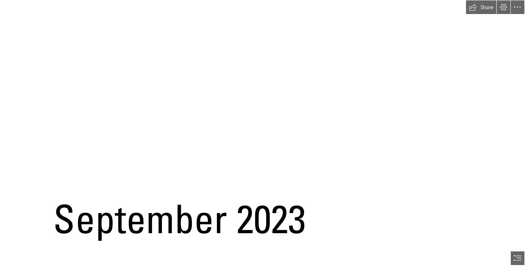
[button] (481, 7)
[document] (266, 136)
